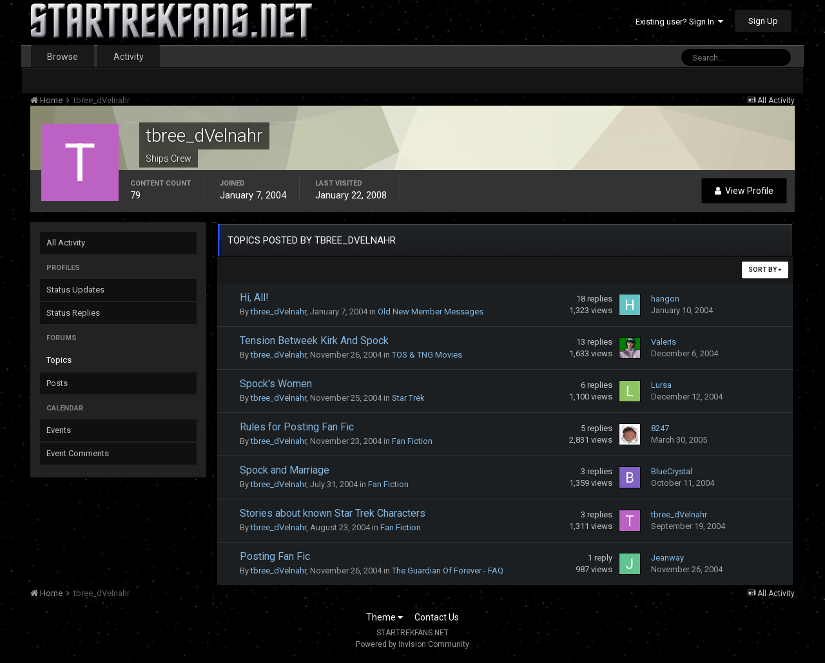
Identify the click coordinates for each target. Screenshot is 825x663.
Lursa (661, 385)
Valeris (663, 342)
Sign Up (763, 21)
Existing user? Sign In (679, 21)
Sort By (765, 269)
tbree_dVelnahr (278, 311)
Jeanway (667, 557)
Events (58, 430)
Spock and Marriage (284, 470)
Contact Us (436, 617)
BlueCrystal (671, 471)
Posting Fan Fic (275, 556)
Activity (128, 57)
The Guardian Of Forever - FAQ (447, 570)
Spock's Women (276, 384)
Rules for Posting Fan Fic (297, 427)
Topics (59, 360)
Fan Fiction (412, 441)
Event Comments (77, 453)
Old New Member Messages (430, 311)
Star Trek (408, 398)
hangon (665, 298)
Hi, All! (254, 297)
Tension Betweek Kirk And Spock (314, 340)
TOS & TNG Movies (427, 355)
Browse (62, 57)
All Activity (65, 242)
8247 (660, 428)
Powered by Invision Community (412, 644)
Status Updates (75, 289)
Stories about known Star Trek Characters (332, 513)
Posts (57, 383)
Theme (384, 617)
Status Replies (73, 313)
